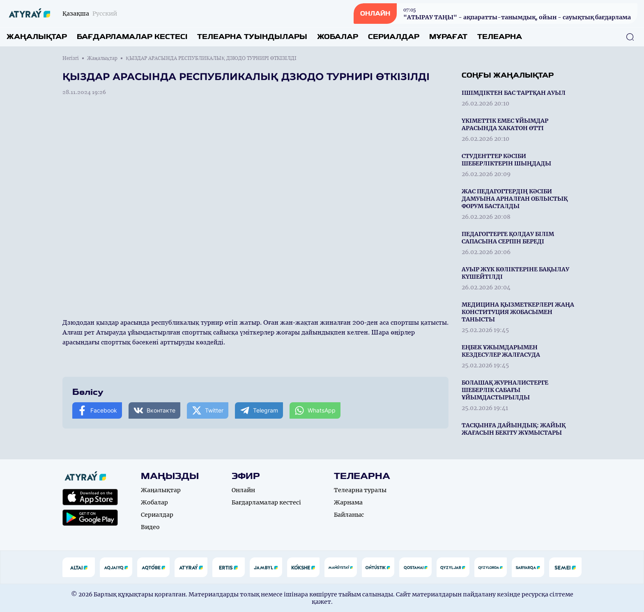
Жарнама (348, 502)
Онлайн (243, 490)
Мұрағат (448, 37)
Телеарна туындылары (252, 37)
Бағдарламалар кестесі (132, 37)
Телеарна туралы (360, 490)
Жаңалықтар (37, 37)
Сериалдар (393, 37)
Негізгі (70, 58)
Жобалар (337, 37)
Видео (150, 527)
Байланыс (349, 514)
